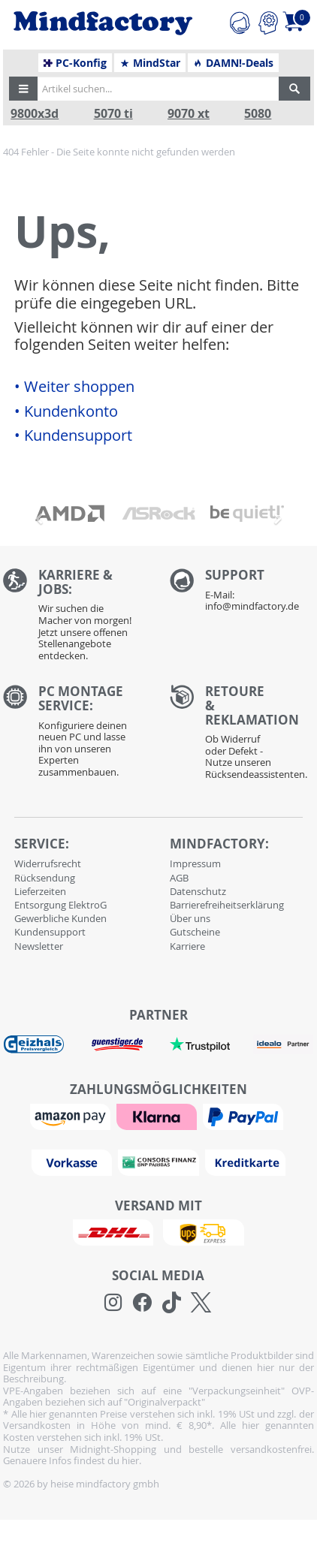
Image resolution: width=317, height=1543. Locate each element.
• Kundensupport (73, 435)
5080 (257, 114)
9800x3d (35, 114)
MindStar (149, 63)
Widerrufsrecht (47, 863)
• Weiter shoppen (74, 386)
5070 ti (113, 114)
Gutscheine (195, 932)
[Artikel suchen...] (156, 89)
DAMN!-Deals (232, 63)
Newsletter (38, 946)
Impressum (195, 863)
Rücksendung (44, 878)
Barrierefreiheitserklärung (227, 905)
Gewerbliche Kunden (60, 918)
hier (130, 1460)
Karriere (187, 946)
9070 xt (189, 114)
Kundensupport (50, 932)
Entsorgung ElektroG (60, 905)
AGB (179, 878)
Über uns (190, 918)
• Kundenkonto (66, 411)
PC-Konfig (75, 63)
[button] (23, 89)
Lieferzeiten (40, 891)
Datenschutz (198, 891)
